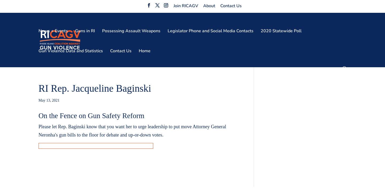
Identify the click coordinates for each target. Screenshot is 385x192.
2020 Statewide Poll (281, 31)
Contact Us (231, 6)
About (209, 6)
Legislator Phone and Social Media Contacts (210, 31)
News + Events (53, 31)
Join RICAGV (186, 6)
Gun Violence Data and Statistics (70, 51)
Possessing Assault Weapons (131, 31)
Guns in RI (85, 31)
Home (145, 51)
